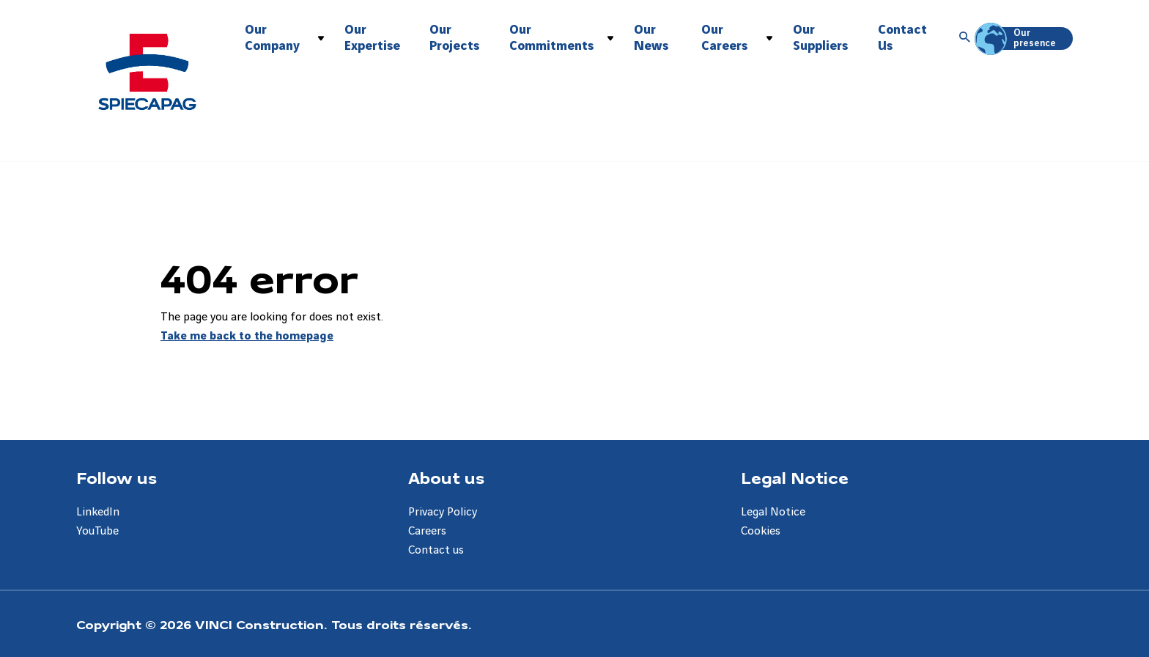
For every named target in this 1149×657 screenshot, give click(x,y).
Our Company (272, 38)
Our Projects (454, 38)
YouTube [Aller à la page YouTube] (97, 531)
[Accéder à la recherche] (965, 38)
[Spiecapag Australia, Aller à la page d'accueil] (147, 72)
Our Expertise (372, 38)
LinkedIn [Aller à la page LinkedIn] (97, 512)
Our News (651, 38)
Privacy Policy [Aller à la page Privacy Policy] (442, 512)
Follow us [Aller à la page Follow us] (116, 477)
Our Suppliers (820, 38)
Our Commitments (551, 38)
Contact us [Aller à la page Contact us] (436, 550)
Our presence (1017, 38)
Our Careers (724, 38)
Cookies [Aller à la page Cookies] (760, 531)
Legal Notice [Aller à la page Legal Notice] (795, 477)
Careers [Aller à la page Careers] (427, 531)
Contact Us (902, 38)
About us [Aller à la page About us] (446, 477)
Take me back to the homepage (246, 336)
